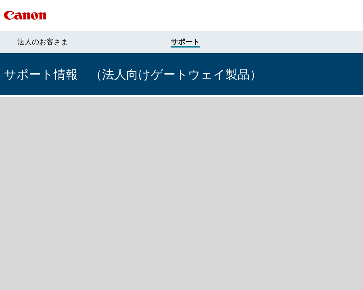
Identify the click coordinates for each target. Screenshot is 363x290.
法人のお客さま (42, 42)
